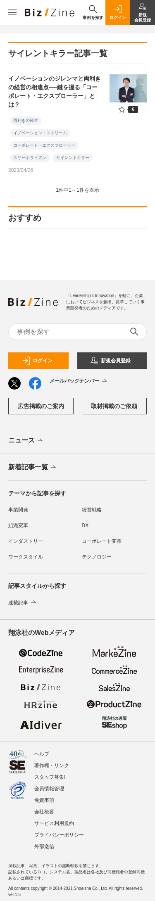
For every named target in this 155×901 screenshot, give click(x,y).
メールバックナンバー (79, 381)
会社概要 (44, 812)
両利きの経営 (25, 120)
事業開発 (18, 510)
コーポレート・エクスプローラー (44, 145)
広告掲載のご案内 (41, 406)
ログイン (37, 361)
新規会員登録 (110, 361)
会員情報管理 (49, 789)
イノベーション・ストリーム (40, 133)
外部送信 (44, 846)
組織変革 (18, 525)
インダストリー (25, 541)
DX (85, 525)
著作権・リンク (51, 765)
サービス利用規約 (54, 823)
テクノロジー (97, 557)
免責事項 (44, 800)
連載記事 (23, 603)
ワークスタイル (25, 557)
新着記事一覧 (32, 468)
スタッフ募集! (49, 777)
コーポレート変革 (102, 541)
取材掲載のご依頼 (114, 406)
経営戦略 (92, 510)
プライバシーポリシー (59, 835)
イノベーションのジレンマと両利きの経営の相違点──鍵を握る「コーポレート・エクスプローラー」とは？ (54, 91)
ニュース (26, 441)
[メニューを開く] (12, 12)
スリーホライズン (29, 157)
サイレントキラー (72, 157)
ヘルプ (41, 754)
